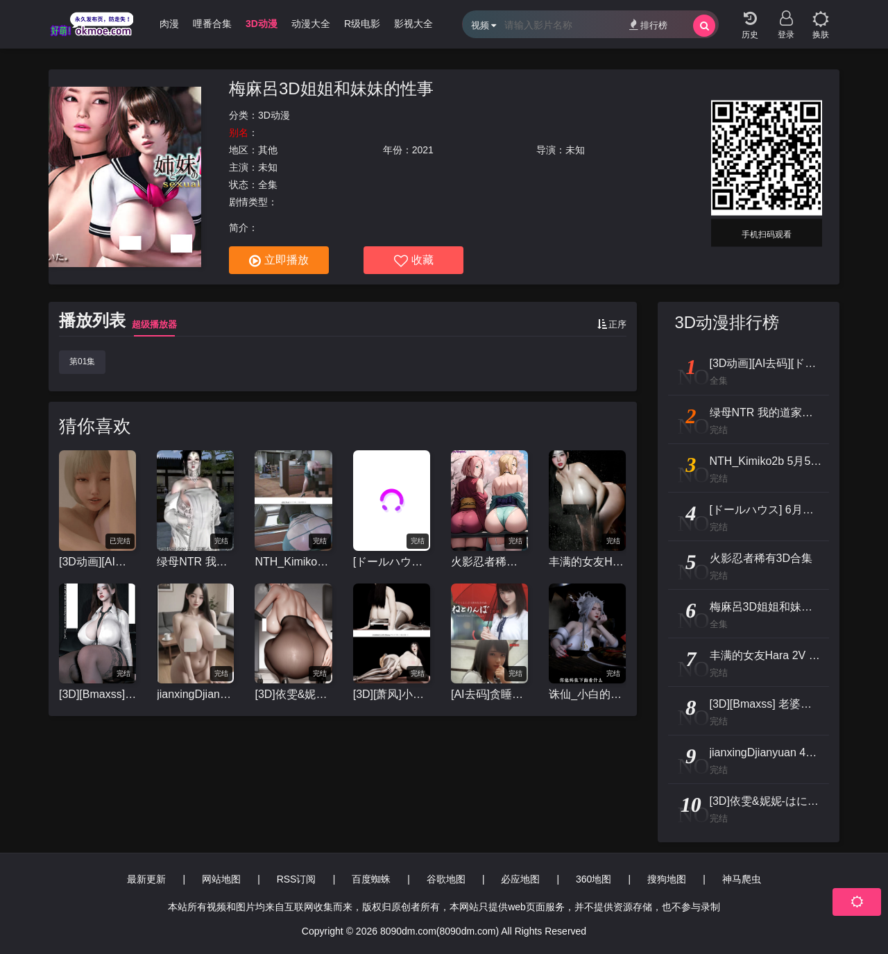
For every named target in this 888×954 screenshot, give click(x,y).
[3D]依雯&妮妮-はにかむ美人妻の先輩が (293, 694)
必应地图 (520, 879)
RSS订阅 (296, 879)
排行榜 (648, 25)
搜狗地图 (666, 879)
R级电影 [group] (362, 23)
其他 (268, 149)
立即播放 (279, 261)
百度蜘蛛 (371, 879)
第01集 (82, 361)
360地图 (593, 879)
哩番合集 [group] (212, 23)
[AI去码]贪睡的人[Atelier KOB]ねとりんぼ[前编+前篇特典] (489, 694)
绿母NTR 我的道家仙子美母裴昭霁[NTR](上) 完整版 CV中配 (195, 562)
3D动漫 (274, 115)
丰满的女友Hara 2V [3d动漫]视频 (587, 562)
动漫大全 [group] (310, 23)
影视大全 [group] (413, 23)
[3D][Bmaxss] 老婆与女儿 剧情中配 (97, 694)
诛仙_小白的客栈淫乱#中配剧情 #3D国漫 (587, 694)
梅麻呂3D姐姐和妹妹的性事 (331, 88)
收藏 (414, 261)
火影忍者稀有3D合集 (489, 562)
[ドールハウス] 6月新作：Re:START (391, 562)
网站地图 (221, 879)
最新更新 (146, 879)
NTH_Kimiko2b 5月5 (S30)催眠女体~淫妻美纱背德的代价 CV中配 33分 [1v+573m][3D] (293, 562)
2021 (423, 149)
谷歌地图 (446, 879)
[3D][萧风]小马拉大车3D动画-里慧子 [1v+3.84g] (391, 694)
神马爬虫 (741, 879)
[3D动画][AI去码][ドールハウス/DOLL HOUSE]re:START (97, 562)
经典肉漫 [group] (159, 23)
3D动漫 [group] (262, 23)
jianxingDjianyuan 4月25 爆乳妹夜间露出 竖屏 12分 (195, 694)
